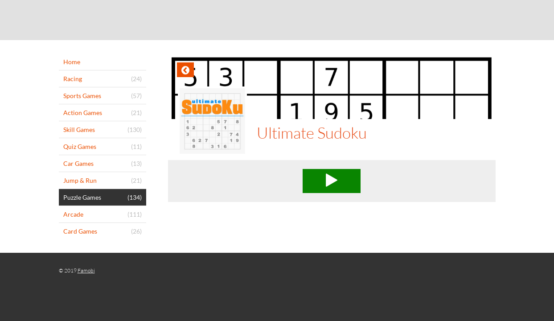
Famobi (86, 270)
